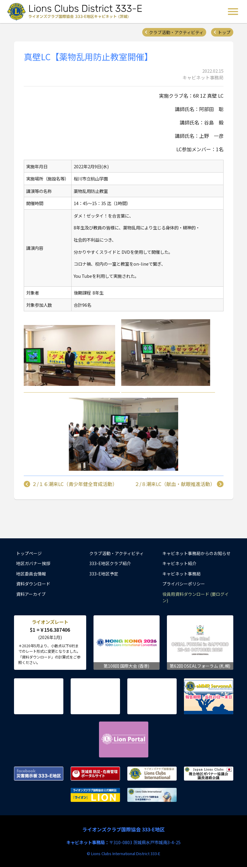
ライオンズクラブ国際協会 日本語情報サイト (152, 795)
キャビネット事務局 (181, 574)
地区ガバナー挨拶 (33, 563)
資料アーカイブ (31, 594)
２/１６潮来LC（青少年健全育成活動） (74, 484)
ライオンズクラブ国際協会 (152, 774)
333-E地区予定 (103, 574)
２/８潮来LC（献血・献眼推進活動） (175, 484)
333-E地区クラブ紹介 (110, 563)
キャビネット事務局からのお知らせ (196, 553)
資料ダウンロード (33, 584)
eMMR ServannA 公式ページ (208, 696)
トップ (224, 32)
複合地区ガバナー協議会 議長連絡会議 (208, 774)
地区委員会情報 (31, 574)
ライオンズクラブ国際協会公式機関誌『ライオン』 (95, 795)
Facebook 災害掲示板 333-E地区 (38, 774)
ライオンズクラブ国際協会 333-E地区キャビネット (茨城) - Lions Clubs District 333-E (76, 11)
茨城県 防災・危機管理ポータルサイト (95, 774)
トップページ (29, 553)
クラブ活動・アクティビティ (176, 32)
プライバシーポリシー (183, 584)
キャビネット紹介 (179, 563)
